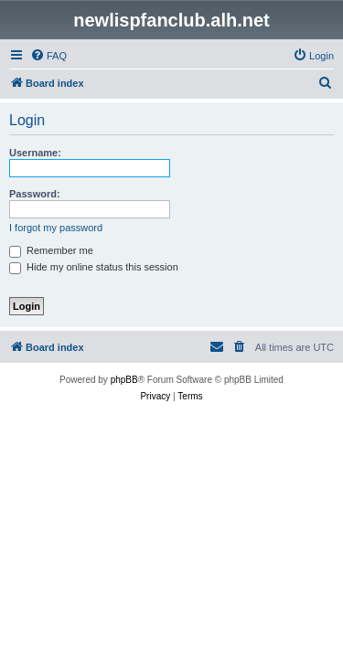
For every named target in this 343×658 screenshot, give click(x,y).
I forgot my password (55, 227)
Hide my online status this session (93, 266)
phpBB (124, 380)
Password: (34, 193)
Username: (35, 152)
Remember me (51, 250)
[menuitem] (48, 56)
